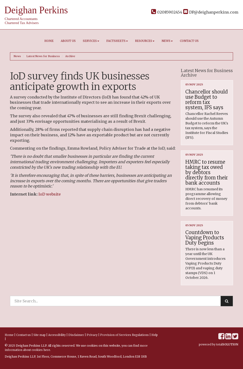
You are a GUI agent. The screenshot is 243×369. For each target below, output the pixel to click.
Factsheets (117, 41)
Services (91, 41)
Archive (70, 56)
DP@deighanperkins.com (210, 12)
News (167, 41)
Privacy (92, 335)
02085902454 (166, 12)
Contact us (189, 41)
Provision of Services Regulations (124, 335)
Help (154, 335)
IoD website (49, 194)
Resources (144, 41)
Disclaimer (76, 335)
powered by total (218, 344)
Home (49, 41)
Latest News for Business (43, 56)
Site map (39, 335)
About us (68, 41)
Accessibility (57, 335)
